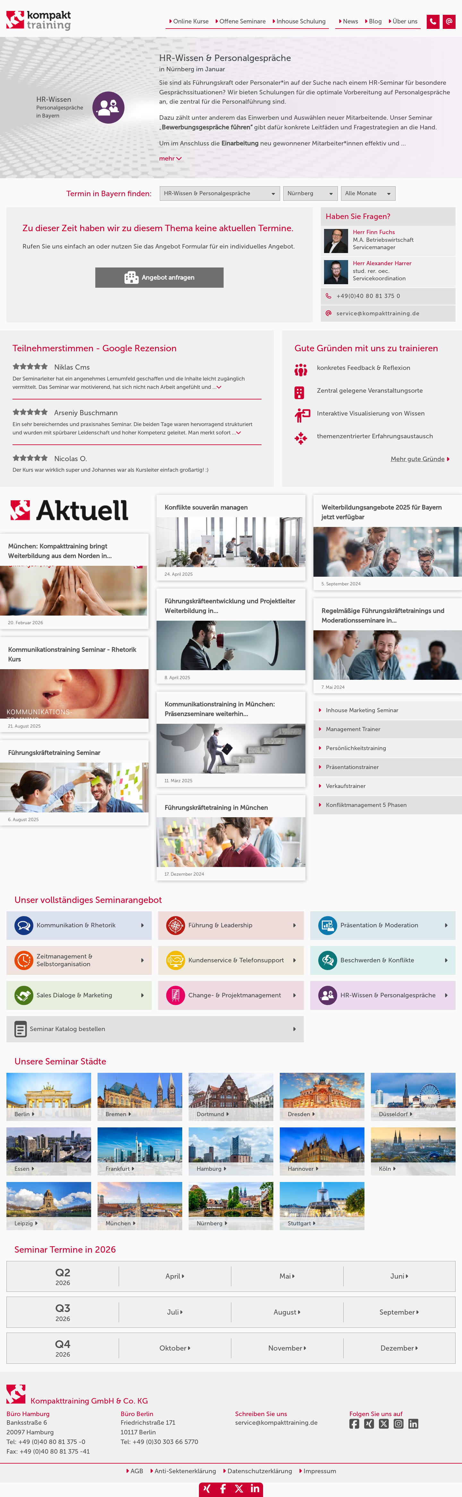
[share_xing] (207, 1490)
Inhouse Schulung (299, 21)
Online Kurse (189, 21)
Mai (287, 1276)
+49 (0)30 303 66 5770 (165, 1442)
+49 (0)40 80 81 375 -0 (51, 1442)
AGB (134, 1471)
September (399, 1312)
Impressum (317, 1471)
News (348, 21)
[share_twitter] (239, 1490)
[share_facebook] (223, 1490)
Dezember (399, 1348)
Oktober (174, 1348)
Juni (399, 1276)
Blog (373, 21)
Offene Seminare (240, 21)
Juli (175, 1312)
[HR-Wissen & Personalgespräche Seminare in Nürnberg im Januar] (433, 22)
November (287, 1348)
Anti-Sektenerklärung (183, 1471)
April (175, 1276)
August (287, 1312)
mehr (170, 158)
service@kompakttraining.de (276, 1422)
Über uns (402, 21)
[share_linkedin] (255, 1490)
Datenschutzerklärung (257, 1471)
